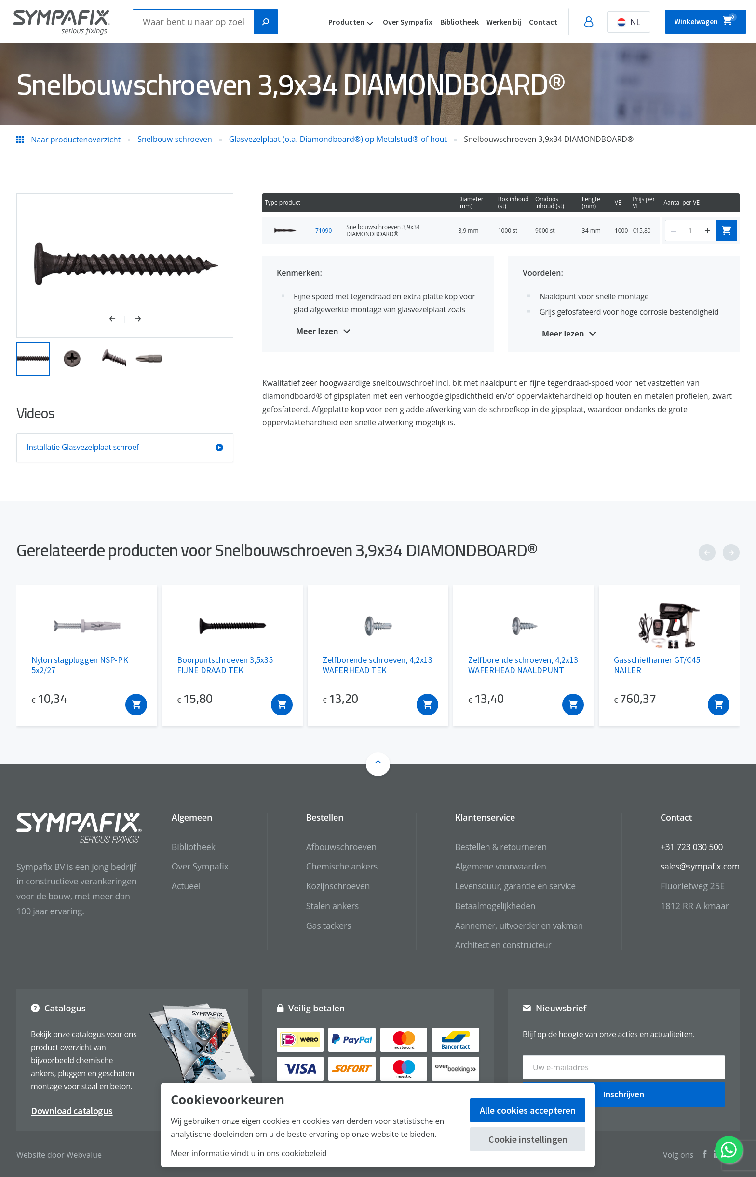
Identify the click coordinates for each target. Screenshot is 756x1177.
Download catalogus (72, 1108)
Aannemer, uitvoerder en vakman (514, 925)
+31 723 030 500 (690, 847)
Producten (333, 22)
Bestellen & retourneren (496, 847)
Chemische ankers (335, 866)
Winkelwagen (699, 20)
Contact (530, 22)
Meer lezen (317, 331)
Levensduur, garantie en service (511, 886)
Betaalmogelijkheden (490, 905)
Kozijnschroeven (332, 886)
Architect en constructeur (498, 945)
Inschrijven (623, 1091)
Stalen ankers (326, 905)
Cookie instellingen (527, 1139)
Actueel (180, 886)
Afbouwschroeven (335, 847)
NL (615, 22)
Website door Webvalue (59, 1152)
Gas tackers (322, 925)
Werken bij (490, 22)
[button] (117, 319)
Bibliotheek (446, 22)
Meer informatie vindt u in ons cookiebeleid (249, 1153)
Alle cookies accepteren (528, 1110)
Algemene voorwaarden (496, 866)
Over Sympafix (394, 22)
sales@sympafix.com (699, 866)
